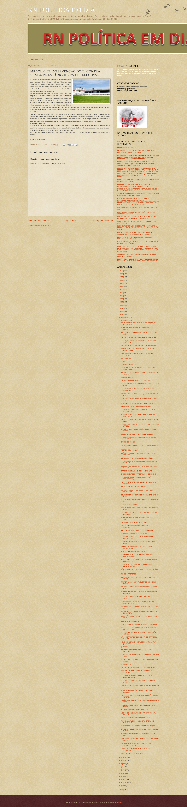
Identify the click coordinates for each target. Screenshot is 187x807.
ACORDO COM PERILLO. (129, 450)
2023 (121, 280)
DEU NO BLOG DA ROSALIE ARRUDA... (134, 522)
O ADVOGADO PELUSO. (129, 365)
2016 (121, 302)
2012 (121, 314)
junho (123, 770)
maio (123, 773)
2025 (121, 274)
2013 (121, 311)
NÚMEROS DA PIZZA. (128, 665)
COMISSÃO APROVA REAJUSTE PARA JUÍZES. (137, 458)
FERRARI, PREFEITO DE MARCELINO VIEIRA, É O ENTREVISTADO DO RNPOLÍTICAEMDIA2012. (134, 185)
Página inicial (37, 59)
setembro (124, 760)
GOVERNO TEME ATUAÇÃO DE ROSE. (134, 533)
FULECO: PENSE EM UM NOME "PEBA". (134, 710)
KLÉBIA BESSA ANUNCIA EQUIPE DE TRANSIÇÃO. (138, 726)
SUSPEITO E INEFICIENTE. (130, 621)
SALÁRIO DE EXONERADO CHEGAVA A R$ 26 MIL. (138, 668)
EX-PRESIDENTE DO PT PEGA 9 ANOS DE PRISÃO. (138, 474)
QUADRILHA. (125, 647)
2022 (121, 283)
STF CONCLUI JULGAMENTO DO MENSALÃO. (137, 471)
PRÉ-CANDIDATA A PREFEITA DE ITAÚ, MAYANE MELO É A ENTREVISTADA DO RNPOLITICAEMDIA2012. (137, 217)
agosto (123, 764)
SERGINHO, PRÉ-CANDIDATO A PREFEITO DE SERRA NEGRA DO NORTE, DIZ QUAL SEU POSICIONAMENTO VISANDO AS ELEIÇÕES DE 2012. (136, 163)
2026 (121, 271)
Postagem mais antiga (103, 220)
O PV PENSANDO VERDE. (130, 505)
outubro (124, 757)
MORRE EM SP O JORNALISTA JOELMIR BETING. (138, 434)
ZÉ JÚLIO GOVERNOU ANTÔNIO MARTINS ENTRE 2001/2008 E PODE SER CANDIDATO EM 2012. (138, 194)
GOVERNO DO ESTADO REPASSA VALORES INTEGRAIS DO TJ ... (136, 650)
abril (122, 776)
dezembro (124, 317)
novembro (124, 320)
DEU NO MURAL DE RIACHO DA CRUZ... (135, 487)
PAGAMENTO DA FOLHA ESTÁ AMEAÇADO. (136, 406)
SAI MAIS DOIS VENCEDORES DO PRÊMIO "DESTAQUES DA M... (136, 744)
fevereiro (124, 782)
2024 (121, 277)
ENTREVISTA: (138, 157)
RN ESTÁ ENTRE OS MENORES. (132, 753)
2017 (121, 299)
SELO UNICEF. (126, 358)
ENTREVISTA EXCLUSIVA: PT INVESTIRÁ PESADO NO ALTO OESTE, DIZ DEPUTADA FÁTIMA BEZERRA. (138, 203)
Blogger (119, 802)
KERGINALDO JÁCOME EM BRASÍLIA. (134, 551)
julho (123, 767)
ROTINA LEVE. (126, 361)
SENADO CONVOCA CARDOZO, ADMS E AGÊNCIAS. (139, 624)
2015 (121, 305)
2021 (121, 286)
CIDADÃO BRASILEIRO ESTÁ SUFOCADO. (135, 718)
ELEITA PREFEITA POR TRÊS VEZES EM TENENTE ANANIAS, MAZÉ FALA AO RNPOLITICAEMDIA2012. (134, 233)
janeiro (123, 786)
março (123, 779)
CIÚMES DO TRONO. (128, 442)
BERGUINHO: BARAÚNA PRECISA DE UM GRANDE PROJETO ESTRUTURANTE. (134, 238)
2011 (121, 789)
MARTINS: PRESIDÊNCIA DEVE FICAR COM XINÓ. (138, 381)
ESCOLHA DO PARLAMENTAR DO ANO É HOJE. (137, 530)
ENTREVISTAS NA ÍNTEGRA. (127, 148)
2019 (121, 293)
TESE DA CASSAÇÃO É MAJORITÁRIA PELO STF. (138, 403)
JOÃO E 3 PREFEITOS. (129, 574)
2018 (121, 296)
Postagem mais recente (38, 220)
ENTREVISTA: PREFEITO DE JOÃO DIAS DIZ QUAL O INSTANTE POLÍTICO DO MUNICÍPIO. (135, 151)
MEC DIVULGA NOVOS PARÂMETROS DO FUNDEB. (139, 337)
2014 (121, 308)
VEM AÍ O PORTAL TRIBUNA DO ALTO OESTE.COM (138, 345)
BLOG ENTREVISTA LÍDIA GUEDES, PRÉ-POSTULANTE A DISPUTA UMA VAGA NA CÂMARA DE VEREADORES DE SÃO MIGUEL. (138, 227)
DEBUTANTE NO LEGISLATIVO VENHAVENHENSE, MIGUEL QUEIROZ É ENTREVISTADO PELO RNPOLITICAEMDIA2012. (138, 260)
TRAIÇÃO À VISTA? (127, 377)
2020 (121, 289)
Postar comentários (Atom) (42, 225)
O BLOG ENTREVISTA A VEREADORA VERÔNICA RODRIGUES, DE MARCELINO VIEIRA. (134, 199)
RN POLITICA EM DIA (61, 9)
